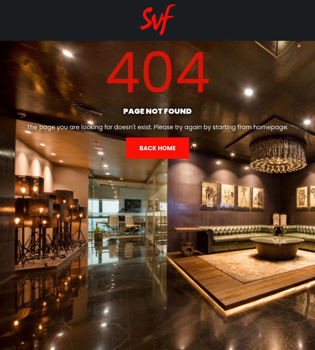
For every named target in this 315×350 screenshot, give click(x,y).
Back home (157, 148)
